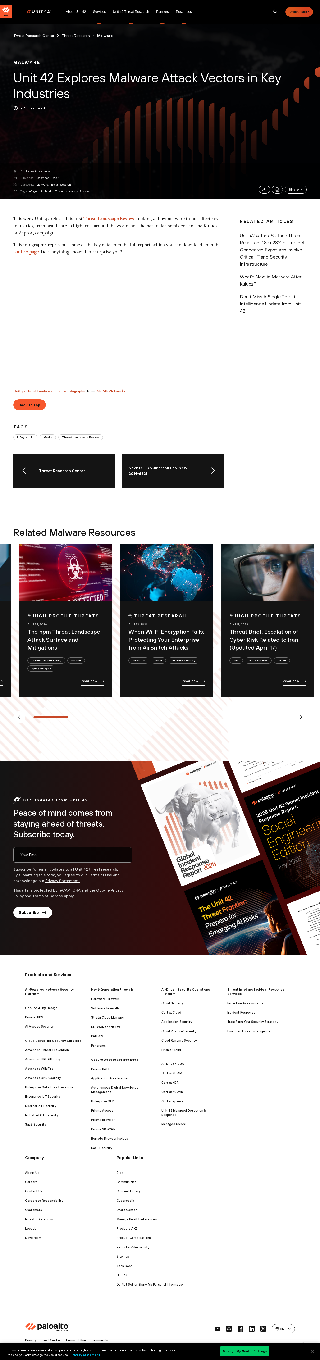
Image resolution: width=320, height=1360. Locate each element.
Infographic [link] (25, 437)
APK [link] (236, 660)
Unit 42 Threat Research (131, 12)
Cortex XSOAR (172, 1092)
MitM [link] (158, 660)
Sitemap (123, 1256)
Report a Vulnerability (133, 1247)
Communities (127, 1182)
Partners (162, 12)
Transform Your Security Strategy (252, 1021)
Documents (99, 1340)
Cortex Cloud (171, 1012)
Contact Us (33, 1191)
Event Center (127, 1210)
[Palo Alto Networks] (41, 12)
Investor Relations (39, 1219)
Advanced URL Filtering (42, 1059)
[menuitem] (44, 12)
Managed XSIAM (173, 1124)
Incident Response (241, 1012)
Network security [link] (183, 660)
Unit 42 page (26, 252)
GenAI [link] (282, 660)
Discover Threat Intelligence (248, 1031)
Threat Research (60, 184)
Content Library (129, 1191)
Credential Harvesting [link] (46, 660)
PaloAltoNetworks (110, 391)
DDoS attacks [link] (258, 660)
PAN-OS (97, 1036)
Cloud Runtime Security (179, 1040)
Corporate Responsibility (44, 1200)
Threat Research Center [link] (33, 35)
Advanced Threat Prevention (47, 1050)
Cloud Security (172, 1003)
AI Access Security (39, 1026)
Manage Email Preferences (137, 1219)
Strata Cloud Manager (107, 1017)
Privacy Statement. (62, 880)
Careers (31, 1182)
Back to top (29, 405)
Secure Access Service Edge (114, 1059)
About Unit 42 (76, 12)
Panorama (98, 1045)
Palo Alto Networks (38, 171)
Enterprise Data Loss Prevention (49, 1087)
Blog (120, 1172)
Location (31, 1228)
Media (49, 191)
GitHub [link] (76, 660)
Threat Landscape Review (72, 191)
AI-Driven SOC (172, 1064)
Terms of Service (47, 896)
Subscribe (32, 912)
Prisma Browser (103, 1120)
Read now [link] (92, 681)
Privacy (30, 1340)
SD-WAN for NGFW (105, 1027)
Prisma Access (102, 1110)
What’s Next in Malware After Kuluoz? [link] (270, 280)
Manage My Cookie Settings (245, 1351)
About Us (32, 1172)
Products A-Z (127, 1228)
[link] (26, 62)
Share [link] (296, 189)
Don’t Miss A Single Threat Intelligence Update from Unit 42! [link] (270, 304)
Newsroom (33, 1238)
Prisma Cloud (171, 1050)
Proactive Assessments (245, 1003)
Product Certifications (134, 1238)
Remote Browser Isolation (111, 1138)
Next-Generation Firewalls (112, 989)
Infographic (36, 191)
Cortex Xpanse (172, 1101)
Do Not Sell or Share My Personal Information (150, 1284)
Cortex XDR (170, 1082)
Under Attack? (299, 12)
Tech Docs (125, 1266)
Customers (33, 1210)
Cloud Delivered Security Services (53, 1040)
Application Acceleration (110, 1078)
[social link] (217, 1329)
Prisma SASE (100, 1069)
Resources (184, 12)
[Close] (312, 1351)
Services (99, 12)
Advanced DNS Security (43, 1078)
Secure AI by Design (41, 1008)
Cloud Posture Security (178, 1031)
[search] (275, 12)
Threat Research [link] (76, 35)
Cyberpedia (125, 1200)
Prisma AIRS (34, 1017)
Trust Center (51, 1340)
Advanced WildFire (39, 1068)
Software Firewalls (105, 1008)
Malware (42, 184)
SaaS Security (35, 1124)
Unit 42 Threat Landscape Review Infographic (49, 391)
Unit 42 (122, 1275)
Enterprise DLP (102, 1101)
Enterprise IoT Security (42, 1096)
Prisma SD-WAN (103, 1129)
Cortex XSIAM (171, 1073)
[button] (296, 190)
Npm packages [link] (41, 668)
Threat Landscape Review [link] (80, 437)
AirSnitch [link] (139, 660)
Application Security (176, 1021)
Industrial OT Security (41, 1115)
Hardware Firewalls (105, 999)
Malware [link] (105, 35)
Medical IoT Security (40, 1106)
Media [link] (47, 437)
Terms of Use (100, 875)
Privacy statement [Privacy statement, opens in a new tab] (85, 1355)
